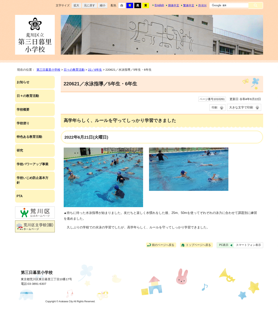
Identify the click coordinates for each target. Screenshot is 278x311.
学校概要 (23, 109)
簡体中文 (173, 5)
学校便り (23, 123)
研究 (20, 150)
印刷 (214, 107)
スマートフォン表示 (248, 244)
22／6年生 (95, 69)
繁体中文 (188, 5)
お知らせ (23, 82)
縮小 (101, 5)
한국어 (202, 5)
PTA (20, 196)
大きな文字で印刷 (241, 107)
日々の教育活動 (74, 69)
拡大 (75, 5)
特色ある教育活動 (29, 136)
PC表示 (223, 244)
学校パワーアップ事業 (32, 164)
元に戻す (88, 5)
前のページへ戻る (163, 244)
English (159, 5)
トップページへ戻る (198, 244)
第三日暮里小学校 (48, 69)
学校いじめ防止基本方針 (32, 180)
